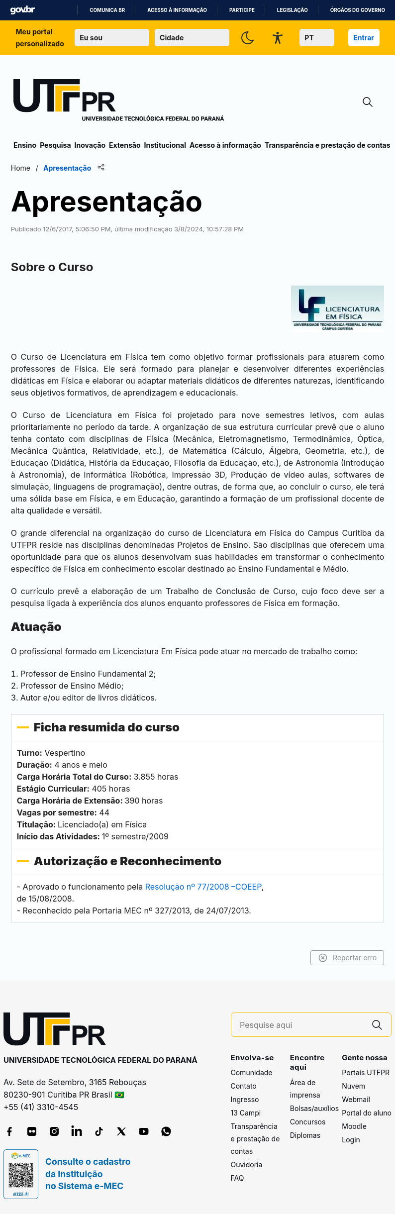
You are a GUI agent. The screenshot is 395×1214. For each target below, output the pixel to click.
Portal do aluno (367, 1112)
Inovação (90, 145)
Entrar (363, 37)
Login (351, 1139)
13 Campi (246, 1112)
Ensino (24, 145)
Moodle (354, 1125)
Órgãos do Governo (357, 10)
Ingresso (245, 1099)
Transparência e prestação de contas (328, 145)
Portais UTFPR (366, 1072)
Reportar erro (344, 957)
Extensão (124, 145)
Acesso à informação (177, 10)
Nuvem (353, 1085)
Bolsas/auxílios (314, 1108)
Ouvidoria (247, 1164)
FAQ (237, 1177)
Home (23, 168)
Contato (244, 1085)
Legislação (292, 10)
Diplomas (305, 1134)
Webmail (356, 1099)
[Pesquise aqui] (301, 1024)
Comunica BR (107, 10)
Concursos (308, 1121)
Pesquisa (55, 145)
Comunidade (252, 1072)
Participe (242, 10)
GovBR (22, 10)
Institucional (165, 145)
